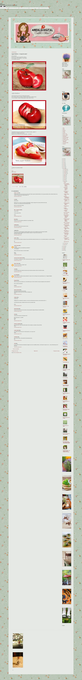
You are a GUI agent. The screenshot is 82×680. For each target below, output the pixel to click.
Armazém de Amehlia (65, 210)
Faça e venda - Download (65, 141)
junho (65, 177)
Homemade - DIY (65, 138)
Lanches (64, 132)
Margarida (15, 280)
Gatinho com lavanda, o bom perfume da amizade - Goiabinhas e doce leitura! (66, 451)
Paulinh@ (15, 224)
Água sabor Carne (66, 241)
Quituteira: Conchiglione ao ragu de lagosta (66, 197)
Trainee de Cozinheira (17, 323)
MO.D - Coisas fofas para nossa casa (66, 223)
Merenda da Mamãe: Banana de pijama (66, 204)
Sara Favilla (16, 274)
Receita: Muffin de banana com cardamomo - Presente (66, 216)
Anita (15, 343)
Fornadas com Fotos (65, 139)
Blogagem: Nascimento (66, 208)
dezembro (65, 169)
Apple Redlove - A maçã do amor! (66, 231)
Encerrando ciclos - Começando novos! (65, 346)
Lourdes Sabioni (16, 330)
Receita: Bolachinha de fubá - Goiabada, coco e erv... (66, 200)
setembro (65, 173)
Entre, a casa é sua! (65, 338)
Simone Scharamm (17, 289)
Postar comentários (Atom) (17, 352)
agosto (65, 174)
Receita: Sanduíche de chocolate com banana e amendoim (66, 184)
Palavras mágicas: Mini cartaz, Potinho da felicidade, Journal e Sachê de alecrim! (66, 442)
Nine (14, 314)
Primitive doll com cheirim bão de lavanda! (66, 409)
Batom (15, 219)
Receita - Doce (65, 133)
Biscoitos (64, 130)
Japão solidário (66, 213)
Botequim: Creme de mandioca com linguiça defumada (66, 220)
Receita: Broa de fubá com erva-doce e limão (66, 233)
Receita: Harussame (66, 212)
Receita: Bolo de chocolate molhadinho (66, 192)
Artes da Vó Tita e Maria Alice (18, 257)
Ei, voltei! (64, 290)
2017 (64, 161)
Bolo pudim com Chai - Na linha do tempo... (66, 283)
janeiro (65, 244)
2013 (64, 165)
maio (64, 178)
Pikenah (65, 182)
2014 (64, 164)
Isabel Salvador (16, 308)
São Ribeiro (15, 336)
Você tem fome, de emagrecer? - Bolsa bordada (66, 354)
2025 (64, 158)
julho (65, 175)
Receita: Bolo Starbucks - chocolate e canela (66, 188)
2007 (64, 250)
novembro (65, 170)
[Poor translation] (4, 6)
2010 (64, 246)
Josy (14, 199)
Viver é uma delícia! (65, 377)
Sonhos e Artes (16, 192)
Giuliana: (15, 297)
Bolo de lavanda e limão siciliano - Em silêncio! (66, 385)
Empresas (64, 143)
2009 (64, 247)
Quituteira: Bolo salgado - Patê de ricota (66, 228)
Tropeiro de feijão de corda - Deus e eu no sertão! (66, 434)
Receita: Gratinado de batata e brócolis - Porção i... (66, 239)
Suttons (15, 171)
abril (64, 179)
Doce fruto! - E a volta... (66, 275)
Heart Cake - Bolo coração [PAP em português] (66, 225)
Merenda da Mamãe (65, 137)
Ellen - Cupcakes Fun (17, 209)
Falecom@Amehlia (65, 142)
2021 (64, 160)
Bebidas (64, 131)
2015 (64, 162)
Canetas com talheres (65, 236)
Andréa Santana (16, 245)
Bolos (64, 129)
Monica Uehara (16, 263)
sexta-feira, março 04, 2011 (18, 196)
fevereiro (65, 243)
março (65, 181)
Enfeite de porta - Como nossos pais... (66, 306)
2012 (64, 166)
